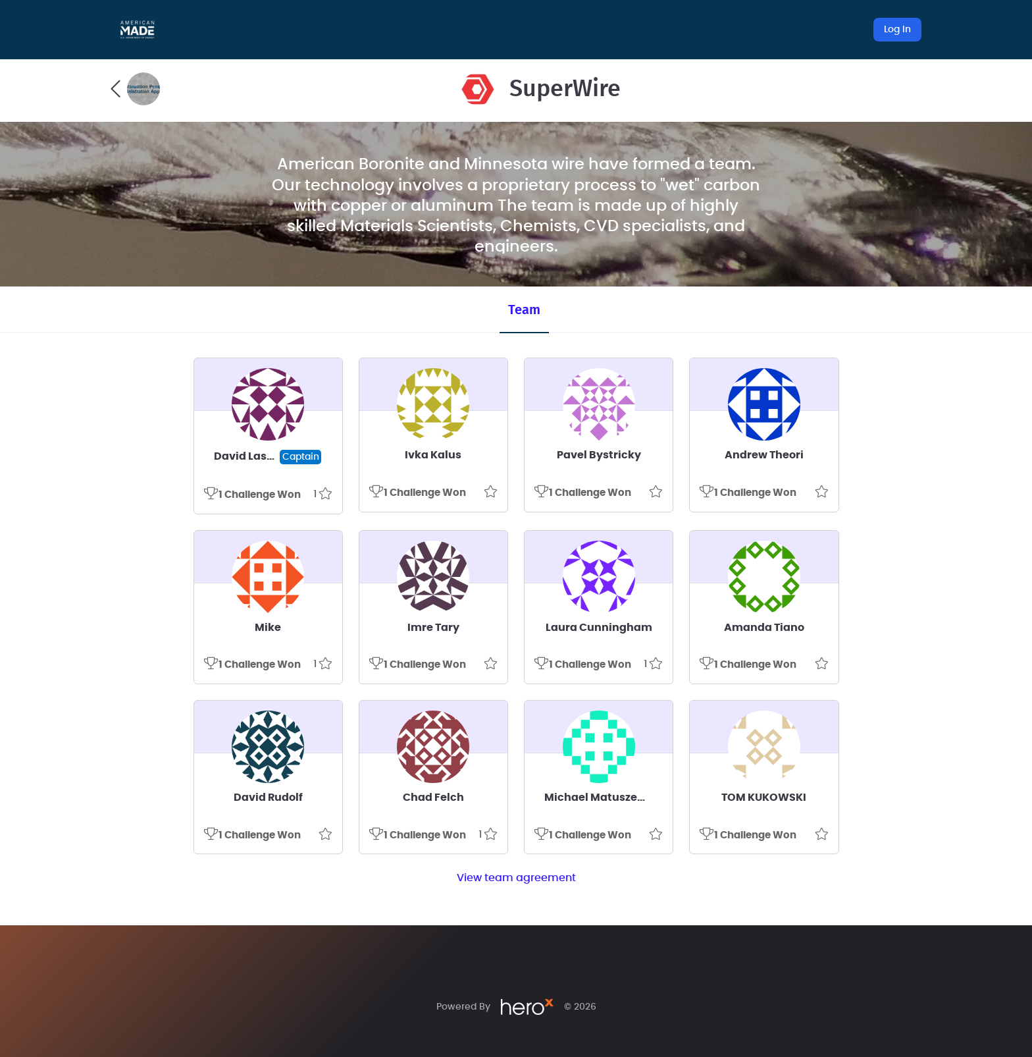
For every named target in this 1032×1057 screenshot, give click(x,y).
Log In (897, 29)
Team (524, 310)
